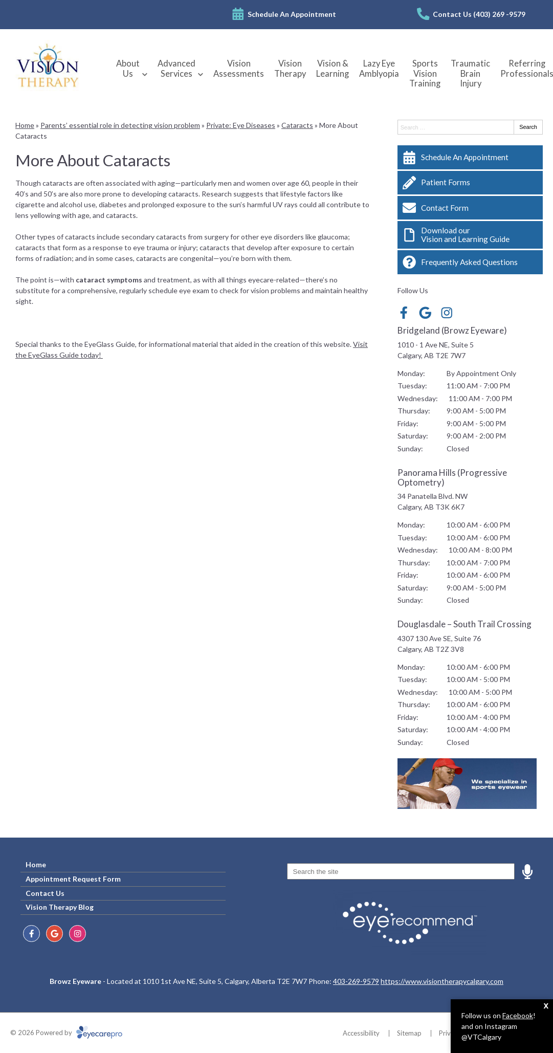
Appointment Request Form (73, 878)
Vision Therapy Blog (60, 907)
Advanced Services (176, 68)
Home (24, 125)
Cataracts (297, 125)
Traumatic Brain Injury (470, 73)
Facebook (517, 1015)
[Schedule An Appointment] (470, 157)
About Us (128, 68)
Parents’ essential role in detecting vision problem (120, 125)
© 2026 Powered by (66, 1032)
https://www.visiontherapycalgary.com (442, 981)
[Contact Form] (470, 208)
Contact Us (45, 893)
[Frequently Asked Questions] (470, 262)
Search (528, 127)
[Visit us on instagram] (446, 312)
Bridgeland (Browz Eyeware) (452, 330)
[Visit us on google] (425, 312)
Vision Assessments (238, 68)
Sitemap (409, 1033)
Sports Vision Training (424, 73)
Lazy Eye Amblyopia (379, 68)
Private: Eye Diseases (240, 125)
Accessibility (361, 1033)
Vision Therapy (290, 68)
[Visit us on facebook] (403, 312)
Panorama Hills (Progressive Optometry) (452, 477)
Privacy (450, 1033)
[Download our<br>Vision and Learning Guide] (470, 235)
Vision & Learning (332, 68)
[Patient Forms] (470, 182)
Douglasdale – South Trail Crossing (464, 624)
